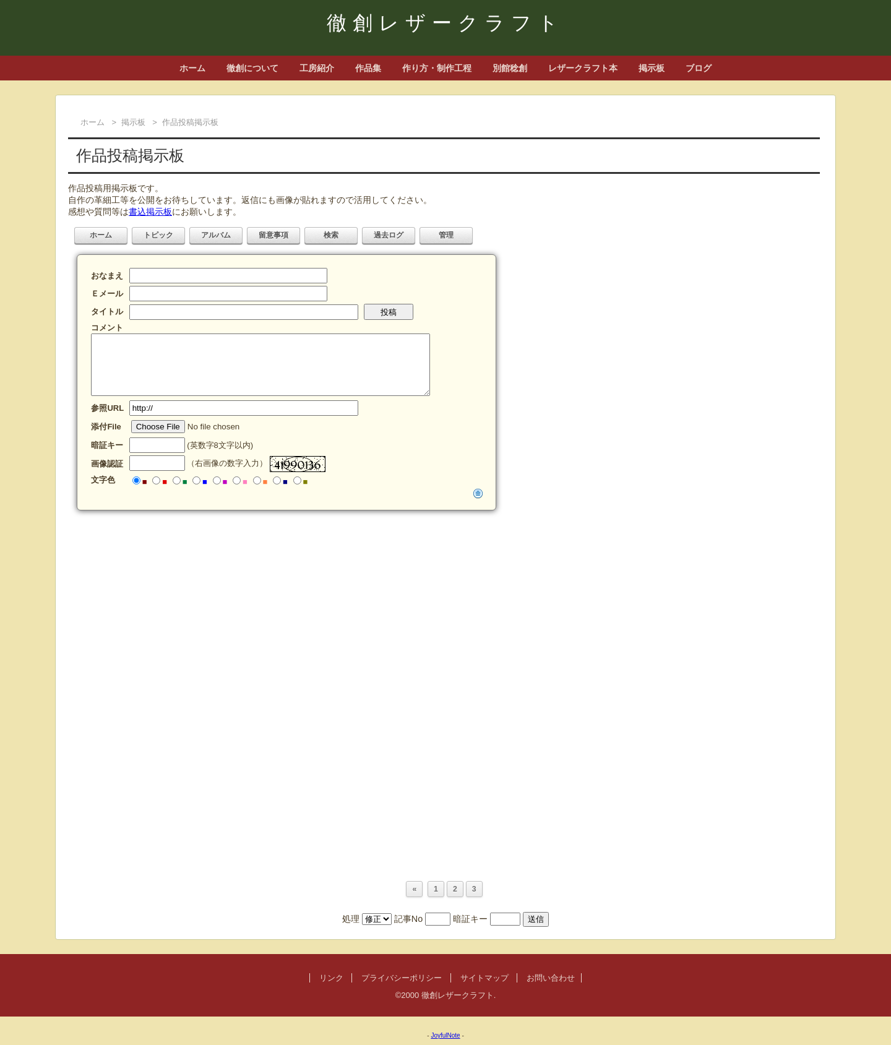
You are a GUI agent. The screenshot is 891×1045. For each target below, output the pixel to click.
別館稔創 (510, 68)
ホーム (192, 68)
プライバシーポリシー (401, 978)
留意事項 (273, 235)
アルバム (216, 235)
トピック (158, 235)
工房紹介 (316, 68)
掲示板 (652, 68)
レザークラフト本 (583, 68)
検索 (331, 235)
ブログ (699, 68)
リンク (331, 978)
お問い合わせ (551, 978)
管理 (446, 235)
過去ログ (388, 235)
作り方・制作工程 (436, 68)
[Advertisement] (439, 606)
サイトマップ (484, 978)
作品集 (368, 68)
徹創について (252, 68)
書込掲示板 (150, 212)
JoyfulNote (445, 1035)
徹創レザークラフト (445, 23)
